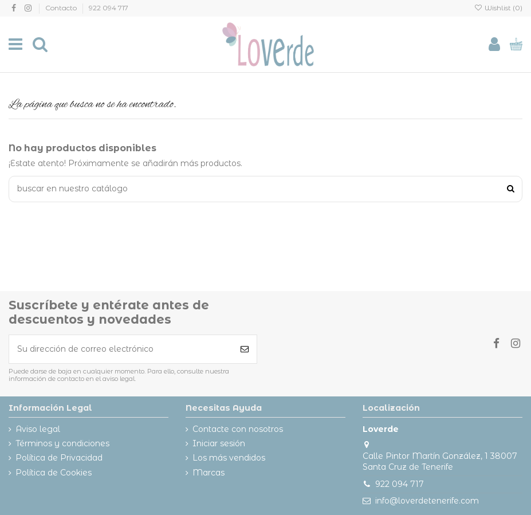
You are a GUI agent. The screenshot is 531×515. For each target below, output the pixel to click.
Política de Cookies (53, 472)
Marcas (208, 472)
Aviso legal (37, 429)
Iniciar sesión (218, 443)
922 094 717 (108, 7)
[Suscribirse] (245, 349)
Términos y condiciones (62, 443)
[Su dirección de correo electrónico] (121, 349)
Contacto (61, 7)
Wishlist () (498, 7)
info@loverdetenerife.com (427, 501)
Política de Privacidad (59, 458)
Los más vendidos (228, 458)
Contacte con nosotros (237, 429)
